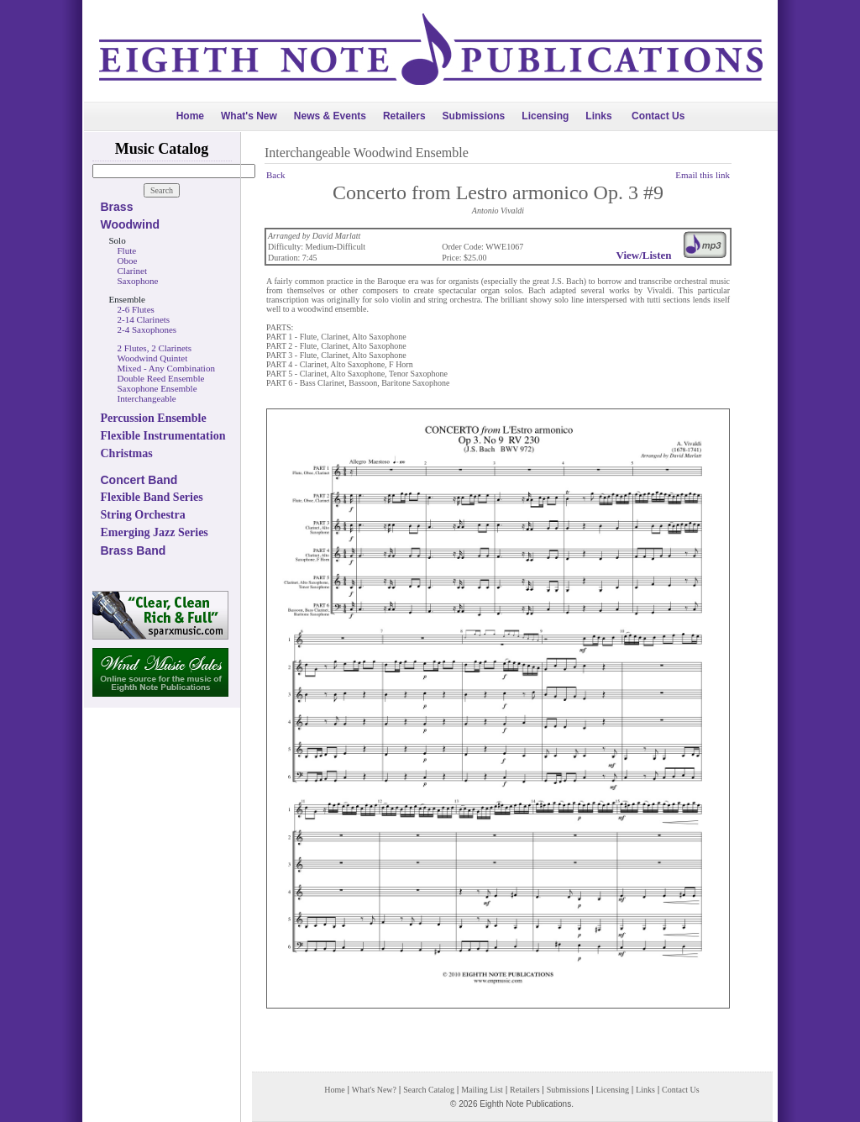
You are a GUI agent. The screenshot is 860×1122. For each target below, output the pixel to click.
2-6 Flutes (136, 309)
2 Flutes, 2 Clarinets (155, 348)
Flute (127, 250)
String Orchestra (143, 514)
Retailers (404, 116)
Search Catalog (428, 1089)
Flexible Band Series (152, 497)
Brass (117, 206)
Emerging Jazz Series (154, 532)
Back (276, 175)
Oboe (128, 260)
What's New (249, 116)
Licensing (545, 116)
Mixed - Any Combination (166, 368)
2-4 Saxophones (147, 329)
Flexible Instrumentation (163, 435)
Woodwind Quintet (153, 358)
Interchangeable (147, 398)
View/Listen (644, 255)
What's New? (374, 1089)
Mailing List (482, 1089)
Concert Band (139, 480)
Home (190, 116)
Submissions (474, 116)
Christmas (127, 453)
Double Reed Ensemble (161, 378)
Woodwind (130, 224)
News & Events (330, 116)
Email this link (702, 175)
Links (598, 116)
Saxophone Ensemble (157, 388)
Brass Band (133, 550)
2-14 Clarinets (144, 319)
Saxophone (138, 281)
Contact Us (658, 116)
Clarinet (132, 271)
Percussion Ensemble (154, 418)
